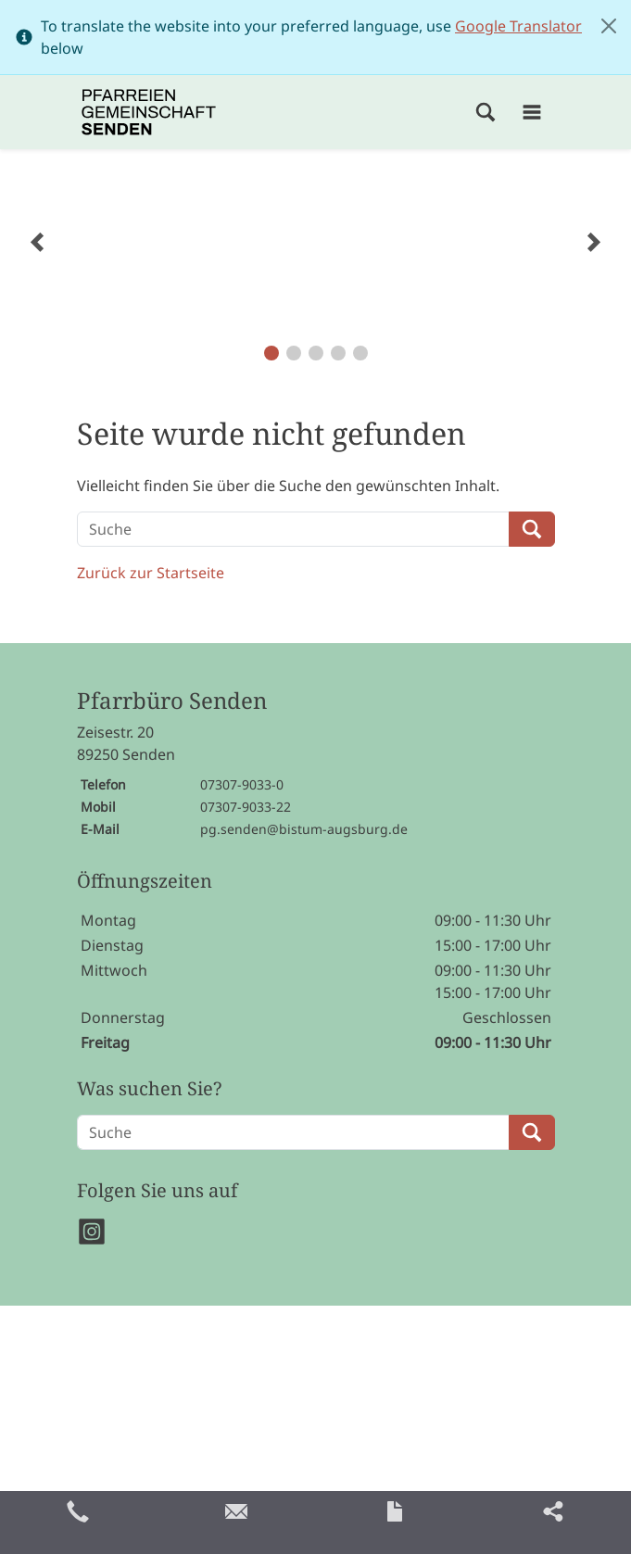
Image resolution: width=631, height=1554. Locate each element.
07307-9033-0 (242, 784)
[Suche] (293, 529)
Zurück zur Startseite (150, 572)
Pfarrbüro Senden (172, 701)
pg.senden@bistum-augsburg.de (304, 829)
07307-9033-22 (245, 806)
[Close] (609, 26)
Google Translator (518, 26)
